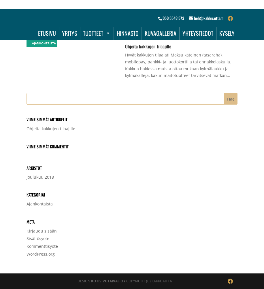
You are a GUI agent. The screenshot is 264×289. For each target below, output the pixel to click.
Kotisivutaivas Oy (108, 281)
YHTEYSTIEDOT (197, 33)
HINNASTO (128, 33)
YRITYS (69, 33)
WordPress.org (41, 254)
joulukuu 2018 (40, 177)
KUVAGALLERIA (160, 33)
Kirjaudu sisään (42, 231)
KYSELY (227, 33)
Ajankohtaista (42, 43)
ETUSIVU (47, 33)
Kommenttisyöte (42, 246)
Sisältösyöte (38, 238)
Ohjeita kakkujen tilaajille (148, 46)
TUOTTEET (97, 33)
